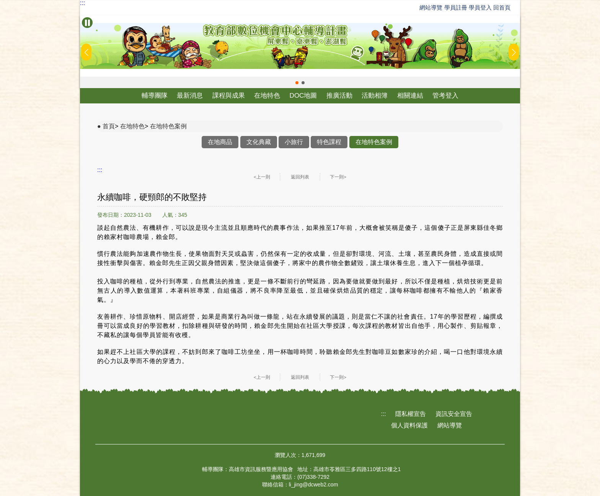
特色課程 (329, 142)
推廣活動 (339, 95)
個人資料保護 (409, 425)
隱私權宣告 (410, 414)
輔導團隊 (155, 95)
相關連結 (410, 95)
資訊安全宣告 (453, 414)
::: (82, 3)
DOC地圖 (303, 95)
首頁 (109, 126)
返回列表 (300, 177)
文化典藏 (258, 142)
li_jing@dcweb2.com (313, 484)
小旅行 (294, 142)
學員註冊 (455, 7)
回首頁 (501, 7)
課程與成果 (228, 95)
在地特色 (267, 95)
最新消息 (190, 95)
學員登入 (480, 7)
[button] (296, 82)
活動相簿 (375, 95)
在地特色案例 (168, 126)
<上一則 (262, 177)
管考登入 (445, 95)
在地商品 (220, 142)
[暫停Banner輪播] (87, 22)
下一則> (338, 177)
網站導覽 (430, 7)
